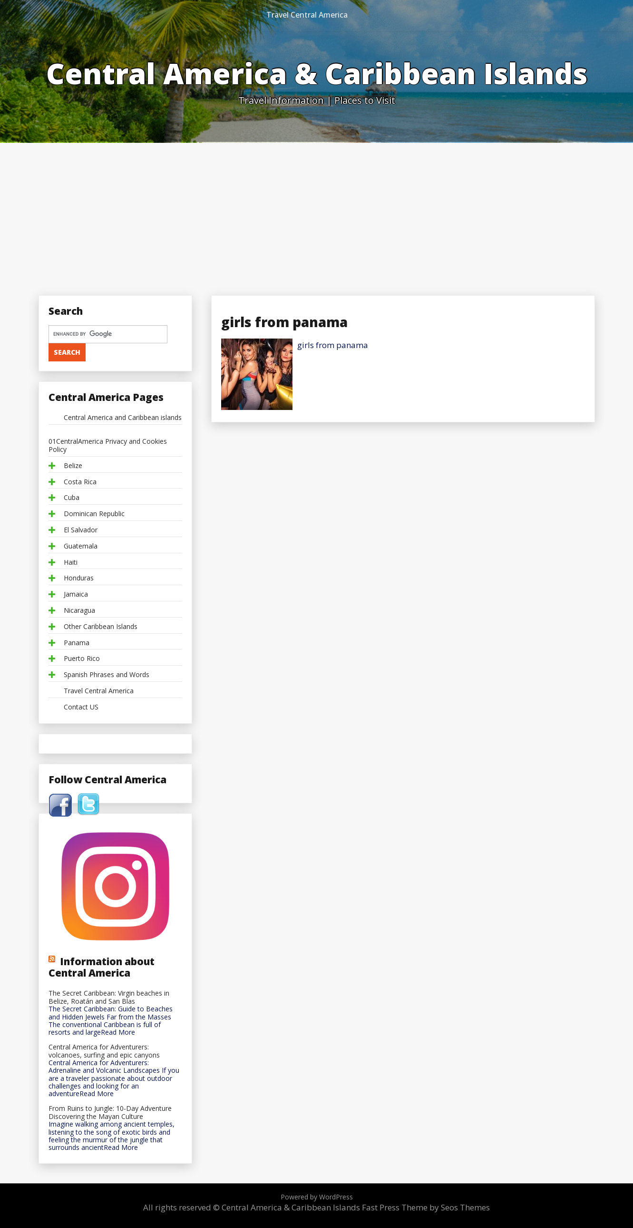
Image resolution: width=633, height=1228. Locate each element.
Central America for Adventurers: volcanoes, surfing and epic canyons (104, 1051)
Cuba (71, 498)
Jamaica (76, 594)
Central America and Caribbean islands (123, 418)
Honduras (79, 578)
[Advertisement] (316, 214)
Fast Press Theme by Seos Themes (426, 1207)
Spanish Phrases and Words (106, 675)
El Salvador (80, 530)
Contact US (81, 707)
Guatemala (80, 546)
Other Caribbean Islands (100, 627)
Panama (76, 643)
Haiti (71, 563)
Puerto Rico (82, 659)
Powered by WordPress (317, 1196)
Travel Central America (307, 15)
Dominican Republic (94, 514)
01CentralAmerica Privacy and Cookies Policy (108, 446)
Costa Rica (80, 482)
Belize (73, 466)
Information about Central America (102, 967)
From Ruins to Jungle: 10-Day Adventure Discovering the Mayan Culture (110, 1113)
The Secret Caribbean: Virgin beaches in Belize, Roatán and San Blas (109, 997)
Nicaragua (79, 611)
